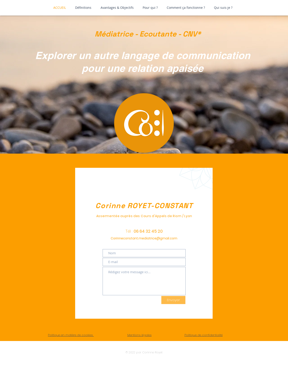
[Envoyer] (173, 300)
